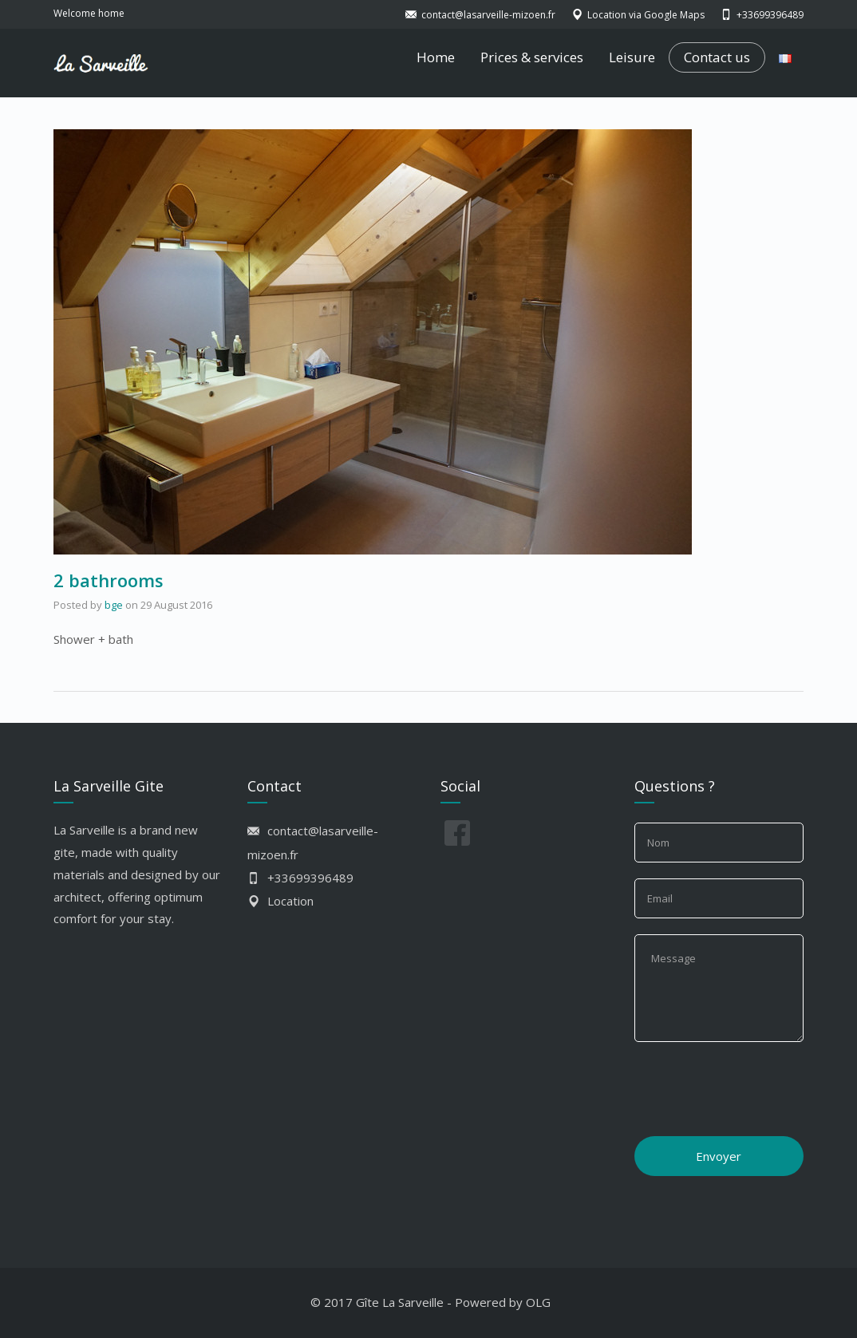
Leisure (632, 57)
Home (436, 57)
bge (114, 605)
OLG (538, 1302)
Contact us (717, 57)
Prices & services (531, 57)
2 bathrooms (108, 580)
